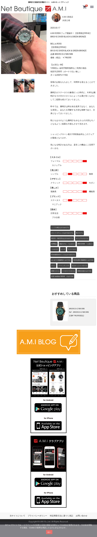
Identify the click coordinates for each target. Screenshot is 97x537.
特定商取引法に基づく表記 (61, 516)
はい (49, 532)
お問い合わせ (81, 516)
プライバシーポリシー (37, 516)
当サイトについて (17, 516)
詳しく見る (72, 528)
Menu (92, 5)
